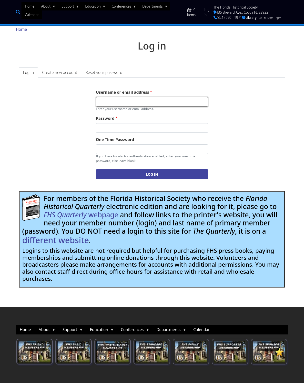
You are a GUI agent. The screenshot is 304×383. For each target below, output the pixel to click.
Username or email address (122, 92)
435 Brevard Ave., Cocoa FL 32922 (240, 12)
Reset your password (103, 72)
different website (55, 240)
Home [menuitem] (29, 6)
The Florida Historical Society (235, 7)
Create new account (59, 72)
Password (105, 118)
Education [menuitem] (94, 7)
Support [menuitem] (68, 7)
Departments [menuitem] (153, 7)
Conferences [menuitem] (122, 7)
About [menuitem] (47, 7)
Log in (207, 12)
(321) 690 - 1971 (227, 17)
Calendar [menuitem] (32, 14)
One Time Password (115, 139)
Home (21, 29)
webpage (81, 214)
